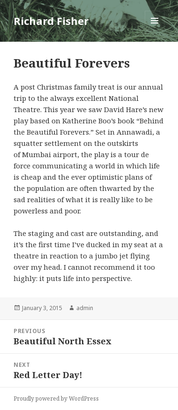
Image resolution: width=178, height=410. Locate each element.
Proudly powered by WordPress (56, 398)
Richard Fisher (51, 21)
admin (84, 308)
